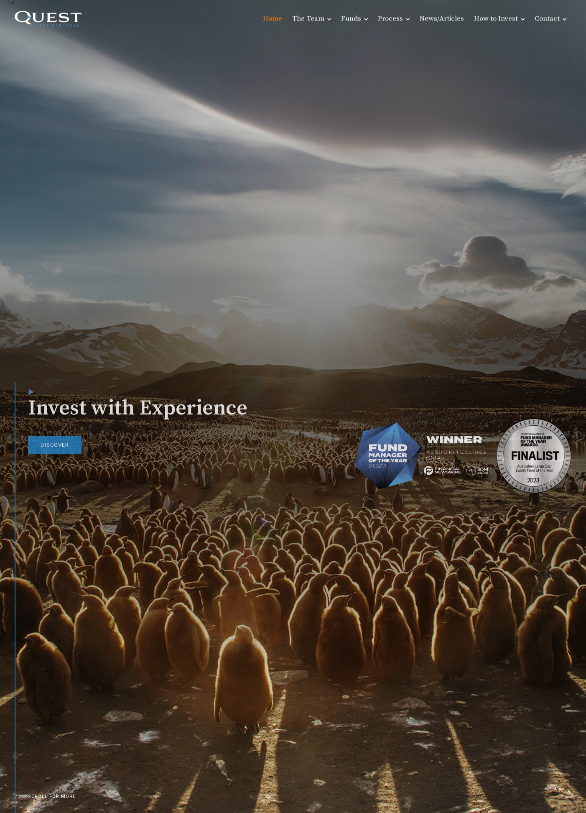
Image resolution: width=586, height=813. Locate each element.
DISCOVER (55, 449)
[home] (48, 19)
